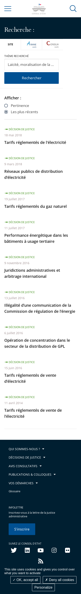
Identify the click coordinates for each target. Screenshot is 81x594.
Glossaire (14, 491)
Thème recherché (16, 56)
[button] (73, 8)
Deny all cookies (59, 580)
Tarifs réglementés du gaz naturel (35, 206)
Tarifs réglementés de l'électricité (35, 142)
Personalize (43, 587)
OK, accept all (25, 580)
